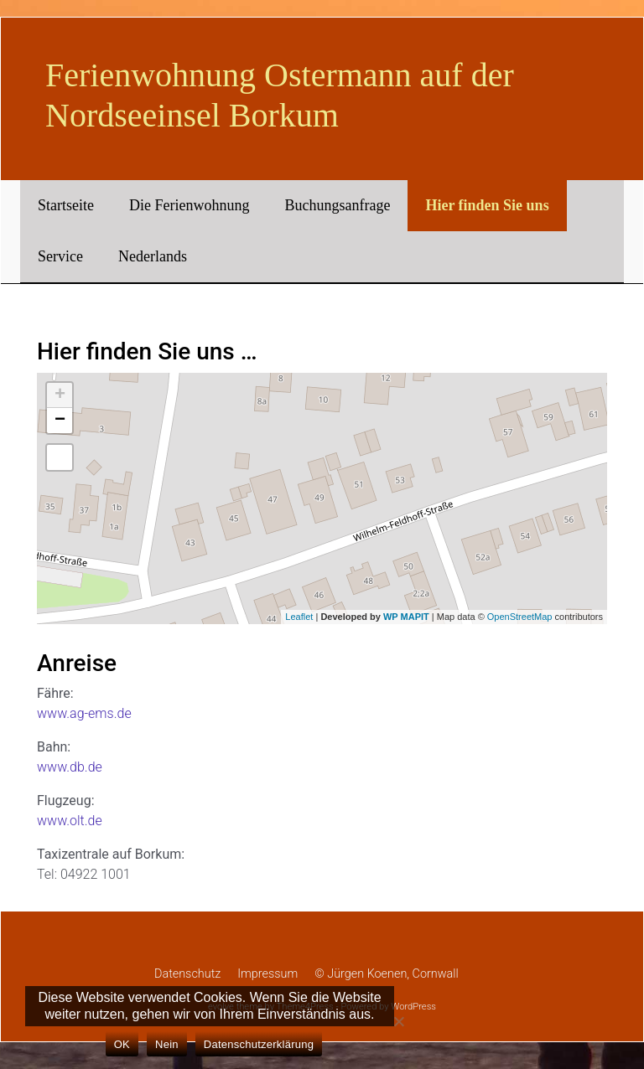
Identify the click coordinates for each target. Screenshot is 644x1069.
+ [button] (60, 395)
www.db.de (69, 767)
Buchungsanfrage (337, 205)
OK (122, 1044)
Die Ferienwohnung (189, 205)
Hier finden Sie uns (486, 205)
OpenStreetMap (520, 617)
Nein (167, 1044)
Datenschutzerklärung (259, 1044)
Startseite (66, 205)
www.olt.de (69, 821)
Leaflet (299, 617)
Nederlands (152, 256)
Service (60, 256)
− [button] (60, 420)
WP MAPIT (406, 617)
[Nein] (398, 1021)
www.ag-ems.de (84, 713)
